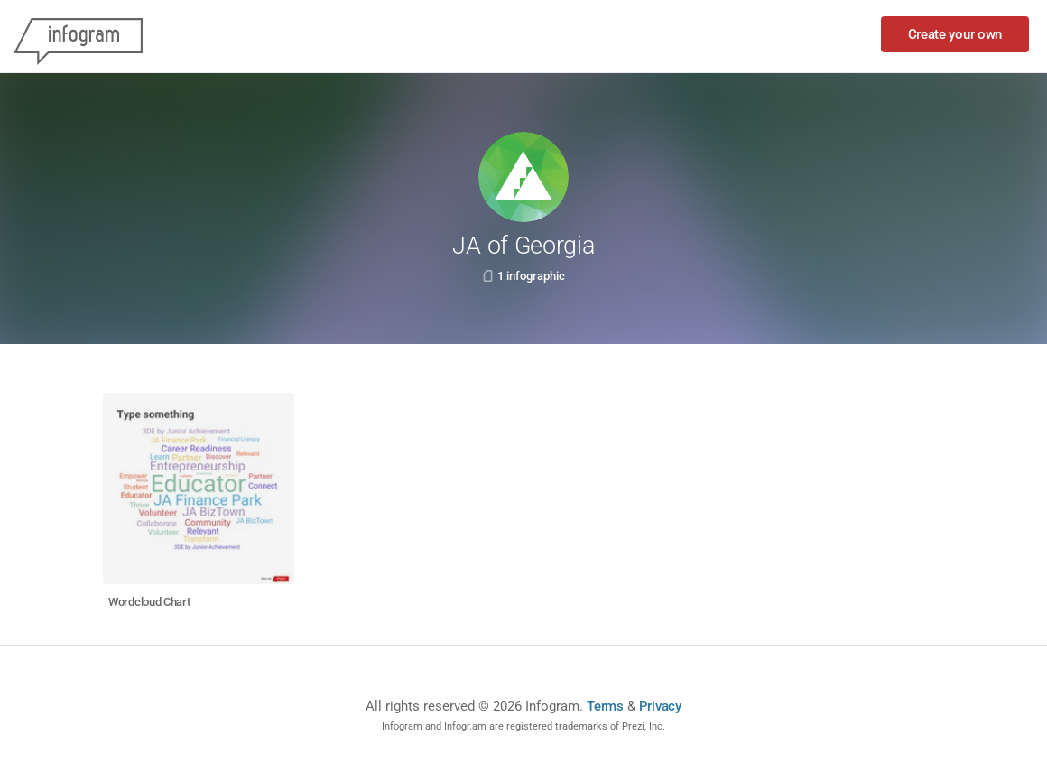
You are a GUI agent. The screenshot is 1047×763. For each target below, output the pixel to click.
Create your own (955, 34)
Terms (605, 706)
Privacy (660, 706)
